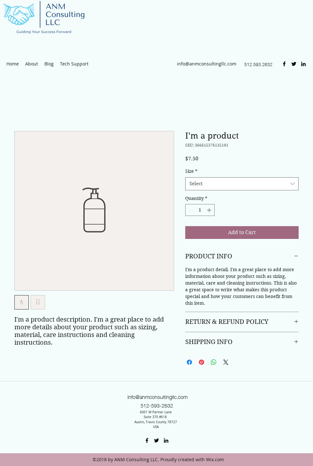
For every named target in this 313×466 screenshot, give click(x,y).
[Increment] (210, 210)
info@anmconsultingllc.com (206, 64)
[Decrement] (190, 210)
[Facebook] (284, 64)
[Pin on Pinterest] (201, 362)
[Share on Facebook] (189, 362)
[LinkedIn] (303, 64)
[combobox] (242, 183)
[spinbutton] (200, 210)
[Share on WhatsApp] (214, 362)
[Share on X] (226, 362)
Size (191, 171)
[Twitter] (294, 64)
